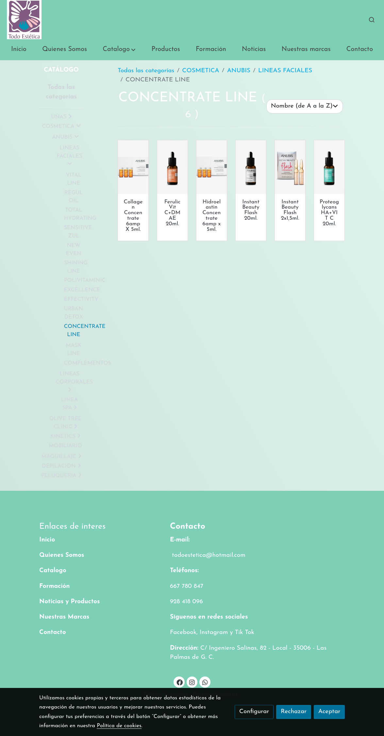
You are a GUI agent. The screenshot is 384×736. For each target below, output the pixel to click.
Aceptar (329, 712)
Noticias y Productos (69, 602)
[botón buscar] (371, 19)
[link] (24, 19)
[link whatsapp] (204, 682)
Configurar (254, 712)
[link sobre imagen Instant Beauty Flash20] (251, 167)
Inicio (47, 540)
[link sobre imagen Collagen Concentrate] (133, 167)
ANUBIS (238, 71)
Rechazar (294, 712)
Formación (54, 586)
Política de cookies (119, 725)
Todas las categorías (146, 71)
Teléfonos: (184, 571)
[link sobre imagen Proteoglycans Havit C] (329, 167)
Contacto (52, 632)
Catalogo (52, 571)
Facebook (183, 632)
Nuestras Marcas (64, 617)
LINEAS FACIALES (285, 71)
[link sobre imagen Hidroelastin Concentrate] (211, 167)
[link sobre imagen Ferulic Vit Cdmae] (172, 167)
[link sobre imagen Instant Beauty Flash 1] (290, 167)
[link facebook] (179, 682)
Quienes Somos (61, 555)
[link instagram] (192, 682)
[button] (119, 49)
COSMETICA (200, 71)
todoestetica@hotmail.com (207, 555)
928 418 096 (186, 602)
